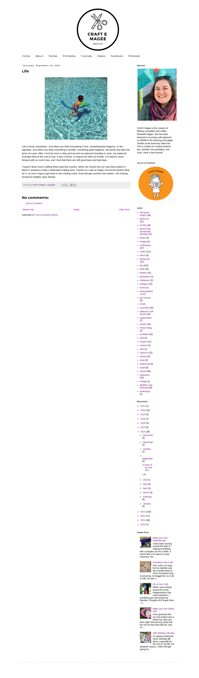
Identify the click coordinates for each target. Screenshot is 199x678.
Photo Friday (146, 328)
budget (143, 241)
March (146, 492)
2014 (143, 431)
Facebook (117, 56)
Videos (101, 56)
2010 (143, 524)
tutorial (143, 371)
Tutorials (86, 56)
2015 (143, 427)
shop (142, 360)
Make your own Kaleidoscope (160, 539)
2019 (143, 414)
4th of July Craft (160, 584)
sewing (143, 356)
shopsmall (145, 364)
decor (142, 255)
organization (146, 318)
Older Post (124, 209)
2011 (143, 520)
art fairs (143, 225)
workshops (145, 391)
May (145, 484)
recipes (143, 341)
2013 (143, 511)
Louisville (144, 307)
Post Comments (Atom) (46, 215)
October (147, 449)
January (147, 503)
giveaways (145, 276)
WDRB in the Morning (146, 386)
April (145, 488)
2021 (143, 406)
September (147, 458)
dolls (142, 269)
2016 (143, 423)
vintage (143, 381)
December (148, 435)
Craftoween (145, 245)
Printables (69, 56)
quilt (142, 338)
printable (144, 334)
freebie (143, 273)
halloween (145, 280)
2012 (143, 516)
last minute (145, 297)
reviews (143, 345)
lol (141, 304)
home (142, 287)
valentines (145, 375)
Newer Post (28, 209)
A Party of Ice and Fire (147, 467)
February (147, 496)
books (143, 238)
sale (142, 349)
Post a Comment (34, 203)
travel (142, 367)
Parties (53, 56)
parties (143, 324)
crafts (142, 251)
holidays (144, 284)
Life (144, 474)
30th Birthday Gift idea (163, 633)
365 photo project (145, 213)
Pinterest (134, 56)
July (145, 479)
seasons (144, 352)
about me (144, 219)
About (39, 56)
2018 (143, 419)
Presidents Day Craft (163, 562)
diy (141, 265)
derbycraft (145, 259)
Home (26, 56)
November (148, 442)
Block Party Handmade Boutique (145, 231)
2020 (143, 410)
